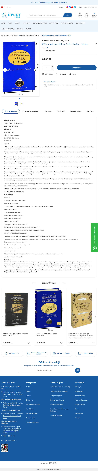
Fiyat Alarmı (61, 74)
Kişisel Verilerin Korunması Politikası (59, 410)
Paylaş (72, 74)
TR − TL (5, 7)
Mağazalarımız (80, 404)
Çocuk (17, 23)
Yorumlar (48, 111)
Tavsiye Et (61, 111)
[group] (20, 67)
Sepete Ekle (77, 68)
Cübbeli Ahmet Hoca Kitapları (29, 35)
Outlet (28, 29)
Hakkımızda (79, 413)
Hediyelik (20, 29)
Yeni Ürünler (79, 391)
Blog (76, 409)
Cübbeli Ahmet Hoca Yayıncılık (55, 40)
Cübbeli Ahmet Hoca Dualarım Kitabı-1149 (46, 335)
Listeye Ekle (47, 74)
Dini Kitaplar (53, 23)
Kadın (3, 23)
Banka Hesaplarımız (57, 400)
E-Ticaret (43, 469)
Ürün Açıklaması (11, 111)
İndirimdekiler (80, 396)
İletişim (77, 418)
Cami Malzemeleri (7, 29)
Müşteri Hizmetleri (81, 400)
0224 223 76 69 (87, 7)
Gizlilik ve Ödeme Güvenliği (60, 387)
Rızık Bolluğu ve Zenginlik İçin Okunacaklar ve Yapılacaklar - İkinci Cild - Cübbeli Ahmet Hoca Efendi (81, 336)
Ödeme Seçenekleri (31, 111)
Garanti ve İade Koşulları (58, 391)
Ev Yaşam (26, 23)
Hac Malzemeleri (67, 23)
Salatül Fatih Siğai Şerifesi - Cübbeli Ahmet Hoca (15, 335)
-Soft (38, 469)
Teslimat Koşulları (56, 415)
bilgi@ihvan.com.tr (10, 440)
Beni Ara (90, 111)
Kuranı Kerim (80, 23)
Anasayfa (5, 35)
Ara (67, 15)
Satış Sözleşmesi (56, 396)
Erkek (10, 23)
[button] (19, 98)
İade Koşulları (75, 111)
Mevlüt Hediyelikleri (39, 23)
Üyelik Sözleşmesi (56, 404)
